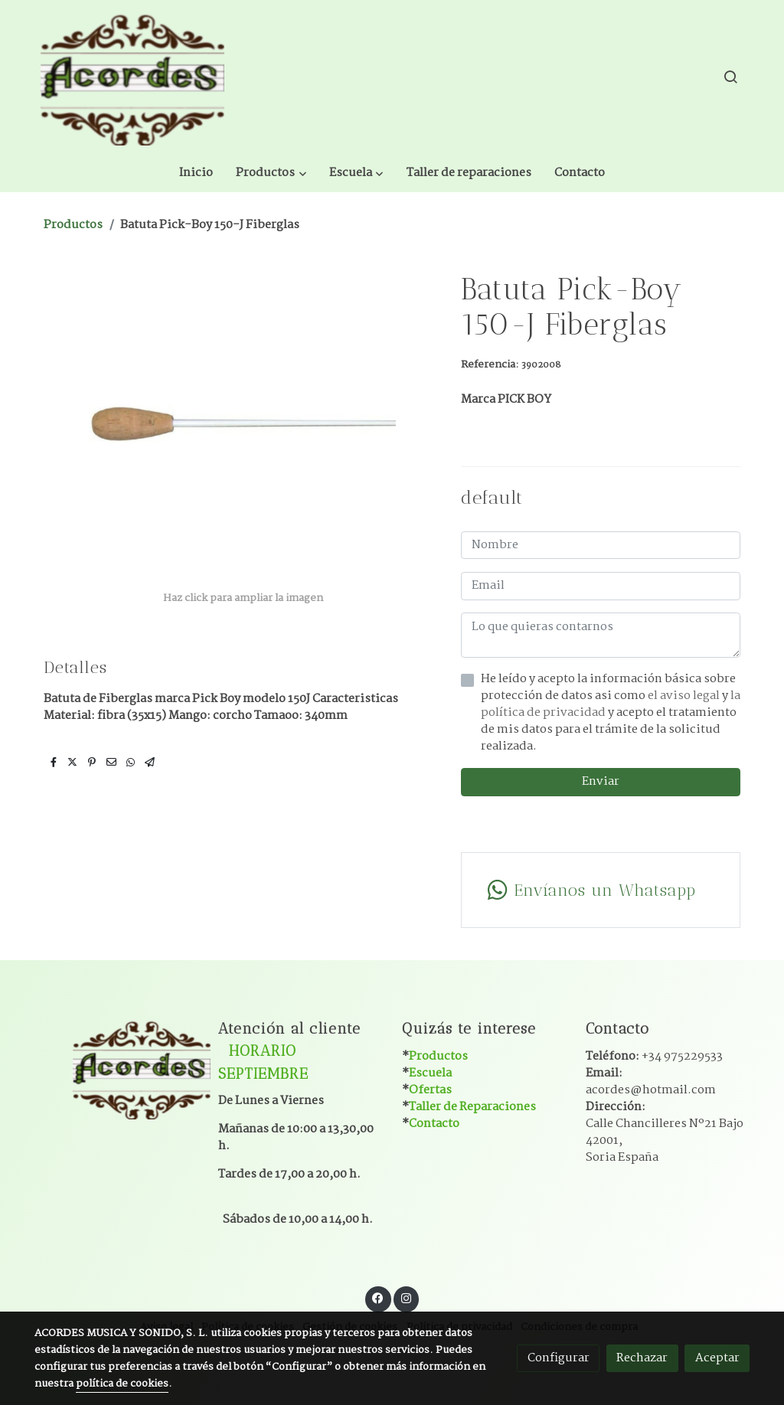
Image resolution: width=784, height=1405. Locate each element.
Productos (73, 184)
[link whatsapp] (600, 851)
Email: (651, 1042)
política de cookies (122, 1384)
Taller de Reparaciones (472, 1067)
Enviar (600, 742)
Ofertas (430, 1050)
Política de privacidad (459, 1288)
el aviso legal (685, 655)
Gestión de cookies (349, 1288)
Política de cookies (247, 1288)
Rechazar (642, 1357)
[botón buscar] (730, 76)
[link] (132, 76)
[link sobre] (116, 1028)
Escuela (430, 1033)
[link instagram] (405, 1257)
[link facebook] (378, 1257)
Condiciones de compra (579, 1288)
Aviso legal (166, 1288)
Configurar (559, 1357)
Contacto (434, 1083)
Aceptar (717, 1357)
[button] (385, 76)
